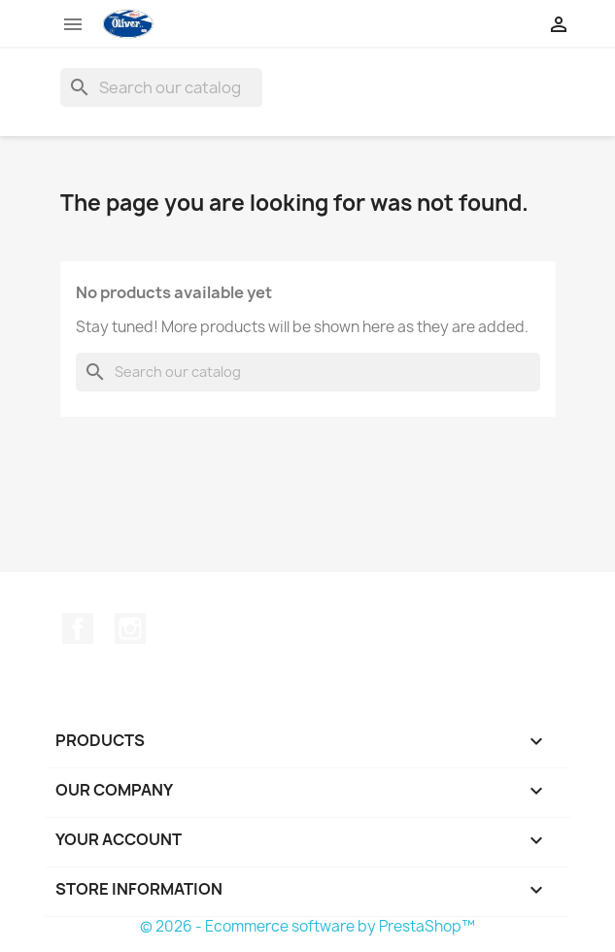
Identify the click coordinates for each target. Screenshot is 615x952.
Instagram (130, 628)
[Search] (161, 87)
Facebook (77, 628)
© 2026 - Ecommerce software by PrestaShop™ (307, 926)
